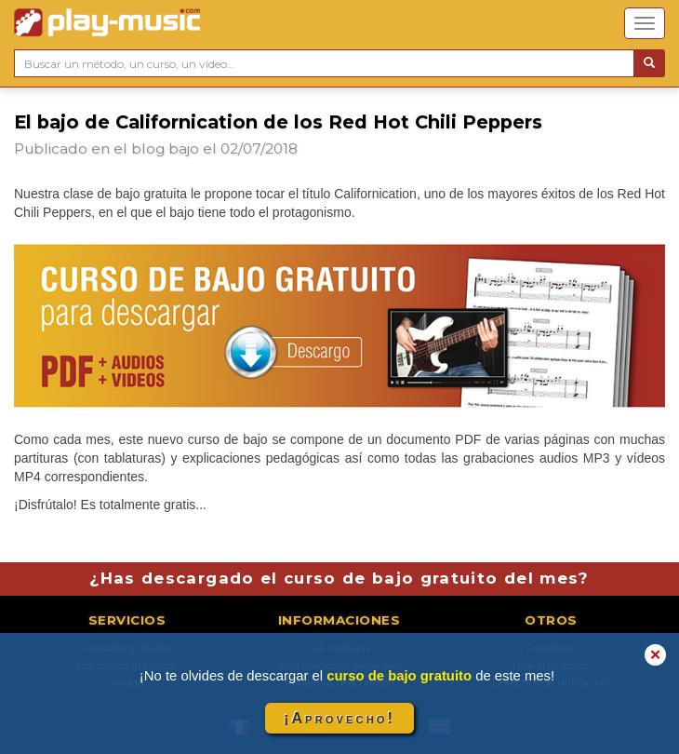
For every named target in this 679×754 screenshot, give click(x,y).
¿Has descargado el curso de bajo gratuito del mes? (339, 578)
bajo (183, 148)
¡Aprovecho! (339, 718)
